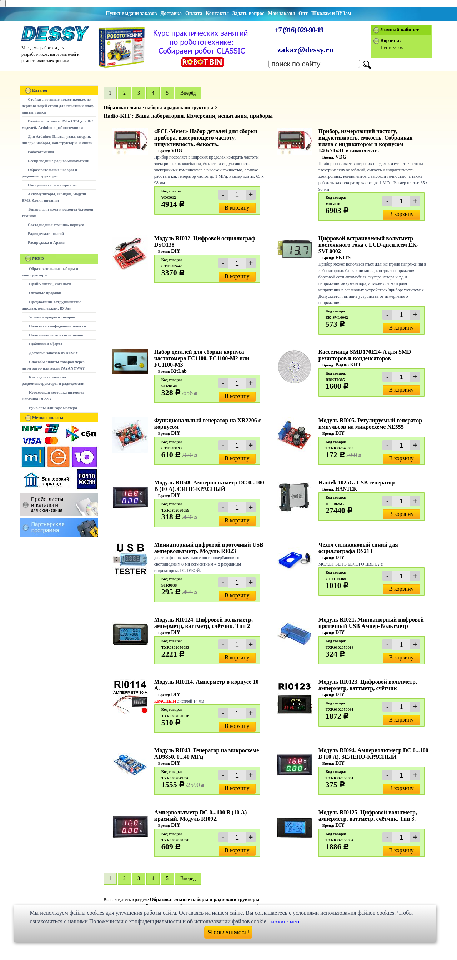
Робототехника (41, 152)
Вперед (188, 878)
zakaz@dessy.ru (305, 49)
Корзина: (390, 40)
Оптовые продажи (45, 293)
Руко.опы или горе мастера (53, 408)
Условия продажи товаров (52, 317)
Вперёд (188, 93)
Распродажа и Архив (46, 242)
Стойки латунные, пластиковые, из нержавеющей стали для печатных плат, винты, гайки (58, 105)
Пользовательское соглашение (56, 335)
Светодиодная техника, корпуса (56, 224)
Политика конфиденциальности (57, 326)
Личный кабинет (399, 29)
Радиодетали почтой (46, 233)
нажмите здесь (284, 921)
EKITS (343, 257)
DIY (175, 251)
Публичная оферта (45, 344)
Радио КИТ (348, 364)
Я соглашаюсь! (229, 932)
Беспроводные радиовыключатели (58, 161)
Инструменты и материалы (52, 185)
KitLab (179, 371)
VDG (176, 150)
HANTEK (346, 489)
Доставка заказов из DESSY (53, 353)
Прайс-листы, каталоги (50, 284)
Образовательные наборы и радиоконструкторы (204, 899)
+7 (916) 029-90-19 (299, 30)
